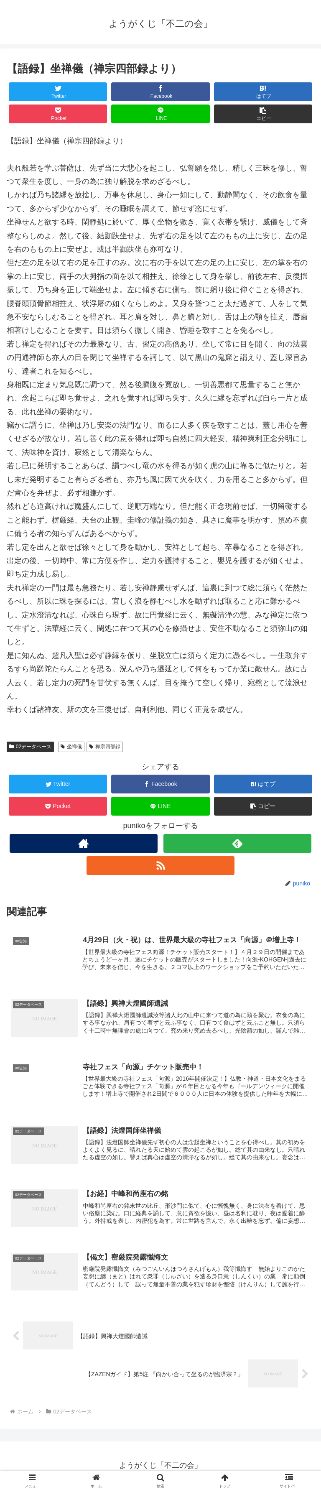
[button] (263, 114)
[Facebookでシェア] (160, 91)
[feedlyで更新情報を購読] (237, 843)
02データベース (30, 747)
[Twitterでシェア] (58, 91)
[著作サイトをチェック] (83, 843)
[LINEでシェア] (160, 114)
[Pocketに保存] (58, 114)
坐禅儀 (71, 747)
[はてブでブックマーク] (263, 91)
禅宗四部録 (104, 747)
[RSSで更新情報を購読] (160, 865)
